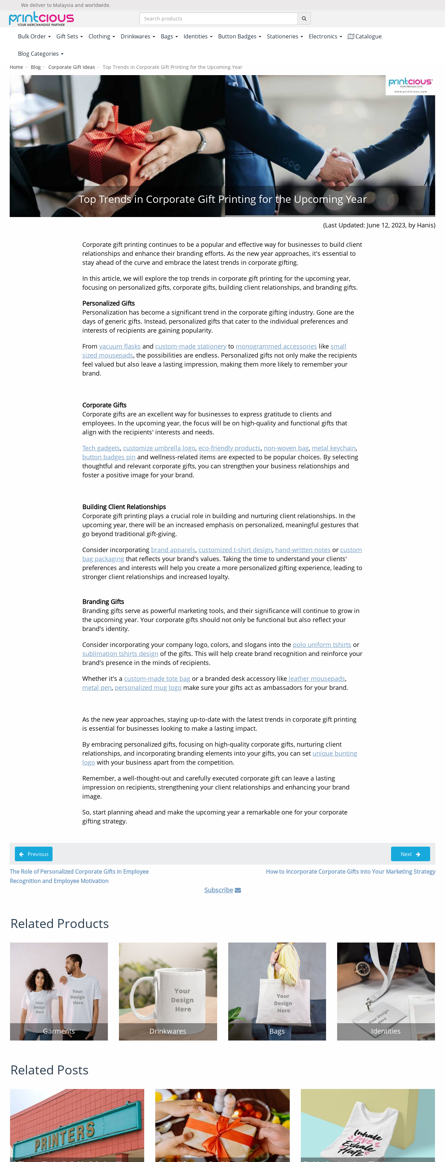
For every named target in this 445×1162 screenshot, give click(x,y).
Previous (33, 854)
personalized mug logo (148, 688)
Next (410, 854)
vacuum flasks (120, 347)
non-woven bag (286, 448)
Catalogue (365, 37)
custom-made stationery (190, 347)
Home (16, 67)
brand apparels (173, 550)
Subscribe (218, 890)
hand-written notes (303, 550)
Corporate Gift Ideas (71, 67)
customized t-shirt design (235, 550)
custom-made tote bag (157, 679)
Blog (36, 67)
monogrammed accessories (276, 347)
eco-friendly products (229, 448)
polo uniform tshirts (322, 645)
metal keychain (334, 448)
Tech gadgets (101, 448)
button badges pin (109, 457)
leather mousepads (316, 679)
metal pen (97, 688)
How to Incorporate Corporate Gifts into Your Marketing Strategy (350, 872)
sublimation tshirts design (120, 654)
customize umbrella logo (159, 448)
